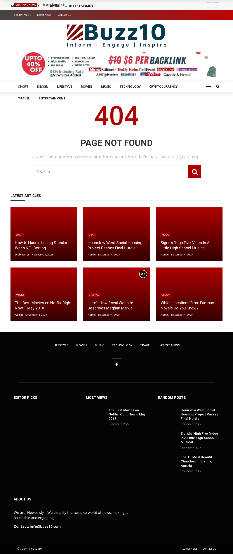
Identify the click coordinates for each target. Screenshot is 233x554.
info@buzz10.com (45, 526)
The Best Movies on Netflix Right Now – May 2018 (127, 414)
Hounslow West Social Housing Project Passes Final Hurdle (199, 414)
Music (106, 86)
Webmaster (22, 254)
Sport (23, 86)
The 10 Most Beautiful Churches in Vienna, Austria (198, 461)
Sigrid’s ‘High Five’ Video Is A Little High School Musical (199, 438)
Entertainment (52, 98)
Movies (86, 86)
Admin (92, 254)
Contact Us (64, 14)
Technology (130, 86)
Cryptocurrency (163, 86)
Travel (24, 98)
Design (42, 86)
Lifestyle (64, 86)
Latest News (44, 14)
